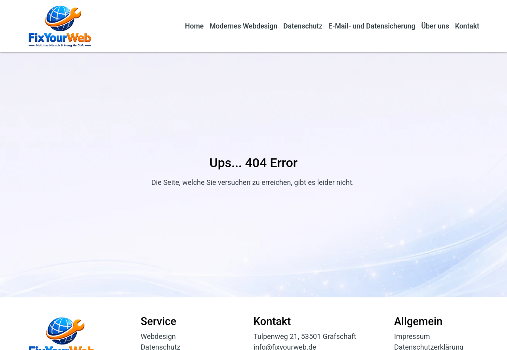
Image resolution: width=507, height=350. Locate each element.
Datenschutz (302, 26)
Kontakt (467, 26)
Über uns (435, 26)
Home (194, 26)
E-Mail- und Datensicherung (371, 26)
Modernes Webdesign (243, 26)
